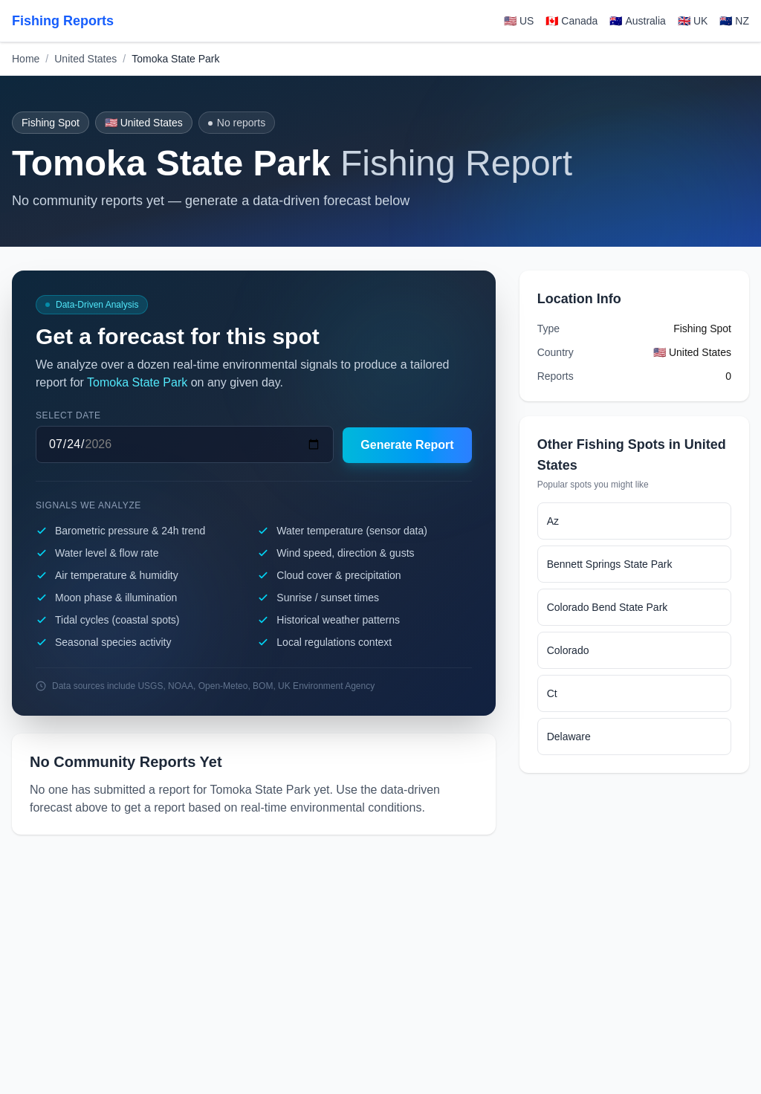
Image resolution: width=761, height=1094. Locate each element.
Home (25, 59)
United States (85, 59)
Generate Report (406, 444)
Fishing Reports (63, 20)
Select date (68, 415)
